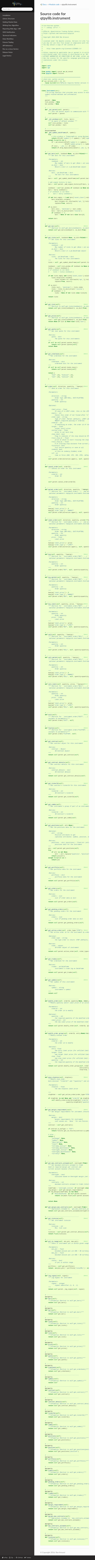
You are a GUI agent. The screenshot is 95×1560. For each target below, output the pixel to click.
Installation (6, 15)
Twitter (28, 1557)
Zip (12, 1557)
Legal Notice (7, 56)
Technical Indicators (9, 35)
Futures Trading (8, 42)
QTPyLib (17, 3)
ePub (5, 1557)
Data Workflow (8, 39)
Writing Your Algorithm (11, 25)
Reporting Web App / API (12, 29)
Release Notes (8, 52)
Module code (54, 4)
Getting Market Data (10, 22)
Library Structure (9, 19)
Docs (45, 4)
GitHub (20, 1557)
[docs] (86, 90)
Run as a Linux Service (10, 49)
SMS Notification (9, 32)
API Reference (8, 45)
